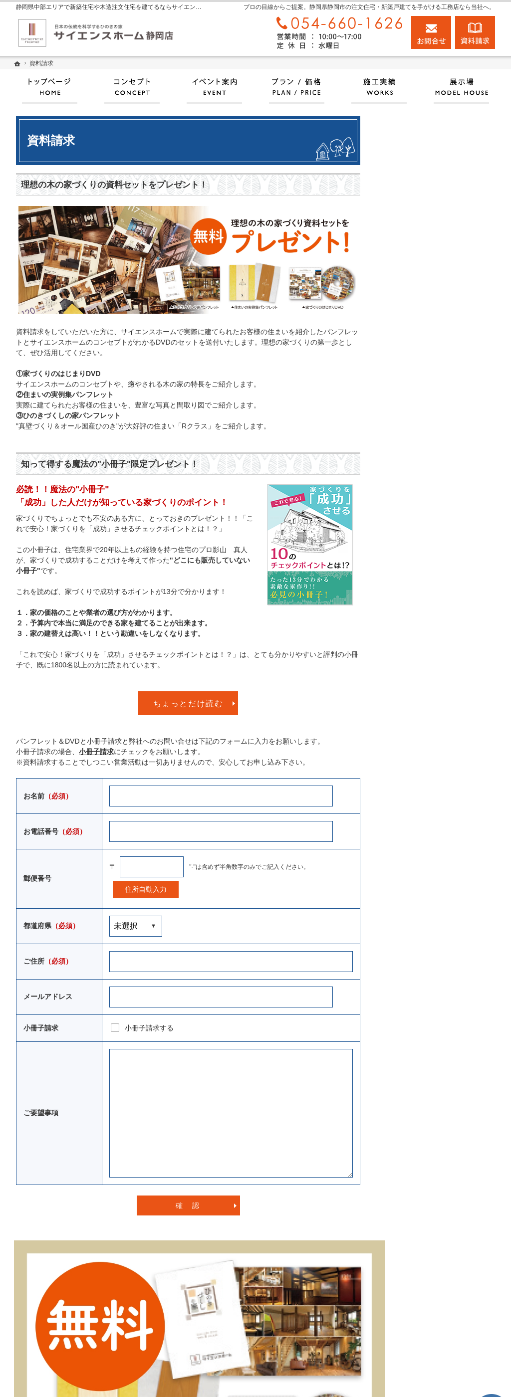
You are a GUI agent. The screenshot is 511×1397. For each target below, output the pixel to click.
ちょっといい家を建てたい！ (436, 624)
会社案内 (405, 787)
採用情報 (405, 920)
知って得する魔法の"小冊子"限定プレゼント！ (110, 464)
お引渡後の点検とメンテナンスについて (440, 573)
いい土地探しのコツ (422, 546)
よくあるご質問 (415, 990)
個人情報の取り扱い (422, 1013)
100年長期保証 (414, 523)
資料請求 (405, 943)
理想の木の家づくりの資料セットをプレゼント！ (114, 185)
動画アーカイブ (415, 647)
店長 (398, 855)
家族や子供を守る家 (422, 740)
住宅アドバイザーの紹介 (429, 833)
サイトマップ (412, 1036)
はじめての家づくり (422, 717)
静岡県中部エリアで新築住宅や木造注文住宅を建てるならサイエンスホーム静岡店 (330, 1377)
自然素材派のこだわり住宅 (433, 694)
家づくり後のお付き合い (429, 763)
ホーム (401, 406)
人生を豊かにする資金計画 (433, 601)
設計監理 (405, 875)
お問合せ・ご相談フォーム (443, 1329)
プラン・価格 (412, 476)
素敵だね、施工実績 (422, 670)
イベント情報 (412, 499)
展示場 (401, 430)
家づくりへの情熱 (419, 809)
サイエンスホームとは (426, 453)
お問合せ (431, 32)
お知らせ (405, 897)
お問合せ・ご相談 (419, 967)
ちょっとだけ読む (188, 703)
